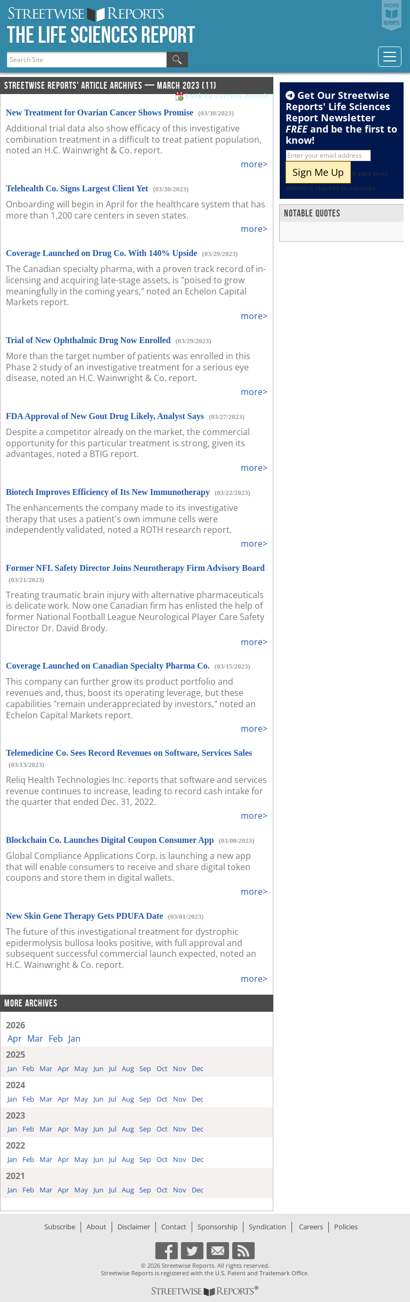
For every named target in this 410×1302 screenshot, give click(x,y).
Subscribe (59, 1226)
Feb (56, 1038)
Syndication (267, 1226)
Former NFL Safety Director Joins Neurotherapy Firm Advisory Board (135, 567)
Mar (35, 1038)
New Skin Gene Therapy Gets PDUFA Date (84, 915)
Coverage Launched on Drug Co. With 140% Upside (102, 253)
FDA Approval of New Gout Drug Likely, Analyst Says (105, 416)
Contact (173, 1226)
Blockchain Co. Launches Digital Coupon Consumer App (110, 839)
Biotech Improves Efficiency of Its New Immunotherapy (108, 492)
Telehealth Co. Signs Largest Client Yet (77, 188)
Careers (311, 1226)
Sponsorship (218, 1226)
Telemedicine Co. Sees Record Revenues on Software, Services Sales (129, 752)
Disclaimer (133, 1226)
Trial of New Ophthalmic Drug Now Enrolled (88, 340)
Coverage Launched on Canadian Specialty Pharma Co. (108, 665)
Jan (74, 1038)
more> (254, 164)
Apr (14, 1038)
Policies (346, 1226)
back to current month (227, 95)
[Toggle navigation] (389, 56)
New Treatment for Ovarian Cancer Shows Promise (99, 112)
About (96, 1226)
